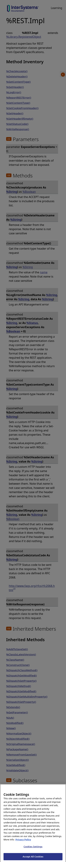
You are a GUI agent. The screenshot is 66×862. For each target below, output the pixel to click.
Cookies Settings (33, 849)
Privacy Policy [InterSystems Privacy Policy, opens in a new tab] (23, 842)
